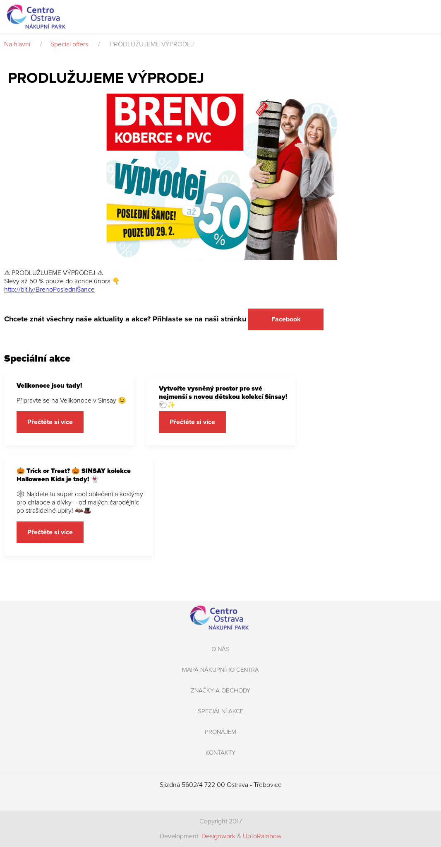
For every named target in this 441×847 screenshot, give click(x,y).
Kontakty (220, 752)
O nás (220, 649)
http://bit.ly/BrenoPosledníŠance (49, 289)
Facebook (286, 319)
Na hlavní (17, 44)
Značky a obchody (220, 690)
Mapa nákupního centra (220, 669)
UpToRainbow (262, 836)
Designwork (218, 836)
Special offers (69, 44)
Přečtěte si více (50, 422)
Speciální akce (220, 711)
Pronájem (220, 732)
